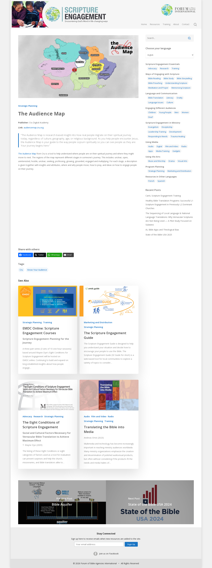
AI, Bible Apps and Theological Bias (162, 229)
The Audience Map (27, 153)
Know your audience (37, 269)
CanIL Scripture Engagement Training (163, 195)
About (176, 24)
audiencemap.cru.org (34, 127)
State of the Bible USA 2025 (159, 234)
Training (166, 24)
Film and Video (98, 416)
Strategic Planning (27, 105)
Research (38, 416)
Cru (21, 269)
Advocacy (27, 416)
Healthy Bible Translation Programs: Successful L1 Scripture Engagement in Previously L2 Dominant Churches (169, 204)
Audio (87, 416)
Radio (111, 416)
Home (144, 24)
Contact (185, 24)
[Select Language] (170, 55)
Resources (155, 24)
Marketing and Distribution (98, 322)
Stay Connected (106, 533)
